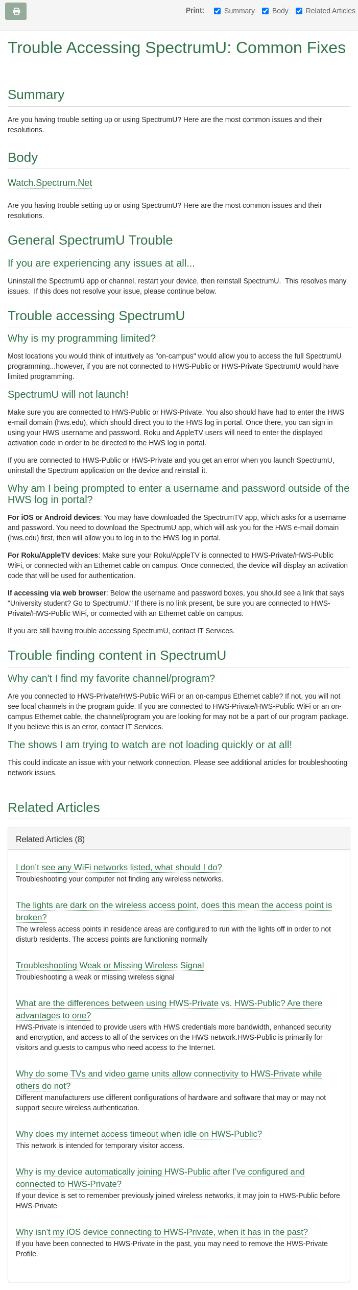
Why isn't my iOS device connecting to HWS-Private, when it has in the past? (162, 1232)
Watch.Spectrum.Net (50, 183)
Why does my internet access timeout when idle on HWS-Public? (139, 1134)
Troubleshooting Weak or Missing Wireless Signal (110, 965)
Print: (195, 10)
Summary (234, 11)
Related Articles (325, 11)
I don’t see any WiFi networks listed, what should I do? (119, 867)
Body (275, 11)
